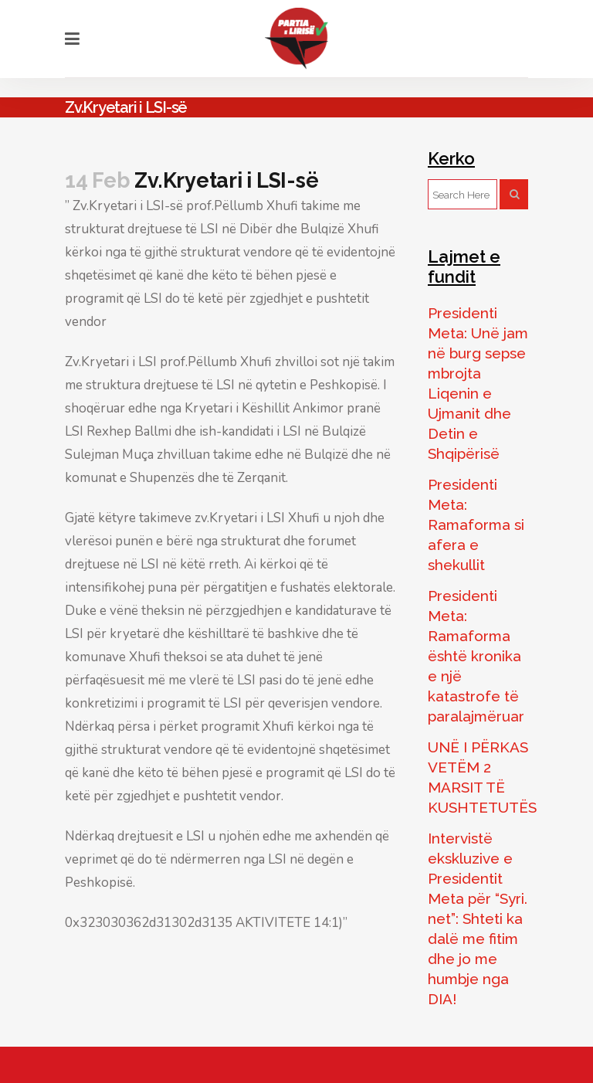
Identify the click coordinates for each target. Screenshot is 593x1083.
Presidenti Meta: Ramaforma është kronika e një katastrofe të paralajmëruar (476, 656)
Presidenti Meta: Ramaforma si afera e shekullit (476, 524)
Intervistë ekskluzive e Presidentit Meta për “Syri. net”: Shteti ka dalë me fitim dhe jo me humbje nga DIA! (477, 918)
